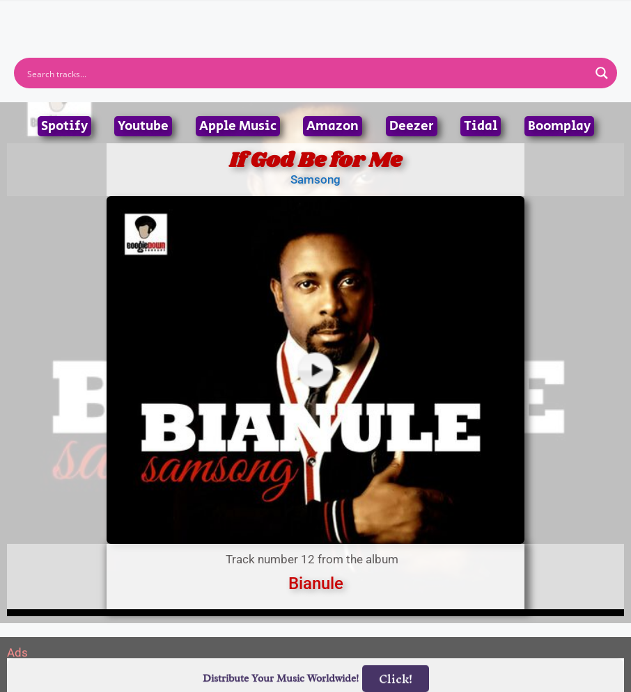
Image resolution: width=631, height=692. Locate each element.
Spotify (64, 126)
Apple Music (237, 126)
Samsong (315, 179)
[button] (315, 13)
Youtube (143, 126)
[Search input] (306, 73)
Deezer (411, 126)
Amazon (332, 126)
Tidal (480, 126)
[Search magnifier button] (601, 73)
